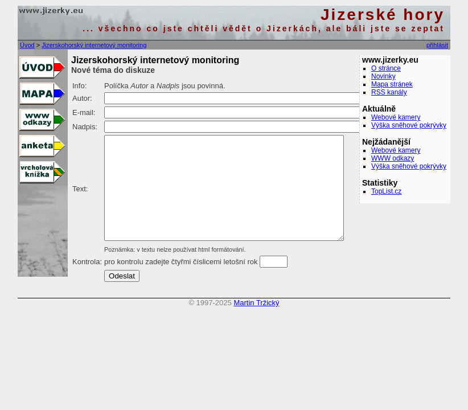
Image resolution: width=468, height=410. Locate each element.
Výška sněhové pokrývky (408, 125)
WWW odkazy (392, 158)
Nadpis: (84, 126)
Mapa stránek (392, 84)
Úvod (27, 45)
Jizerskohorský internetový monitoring (94, 45)
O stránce (386, 68)
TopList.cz (386, 191)
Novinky (383, 76)
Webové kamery (395, 117)
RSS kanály (389, 92)
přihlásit (437, 45)
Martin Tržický (256, 323)
